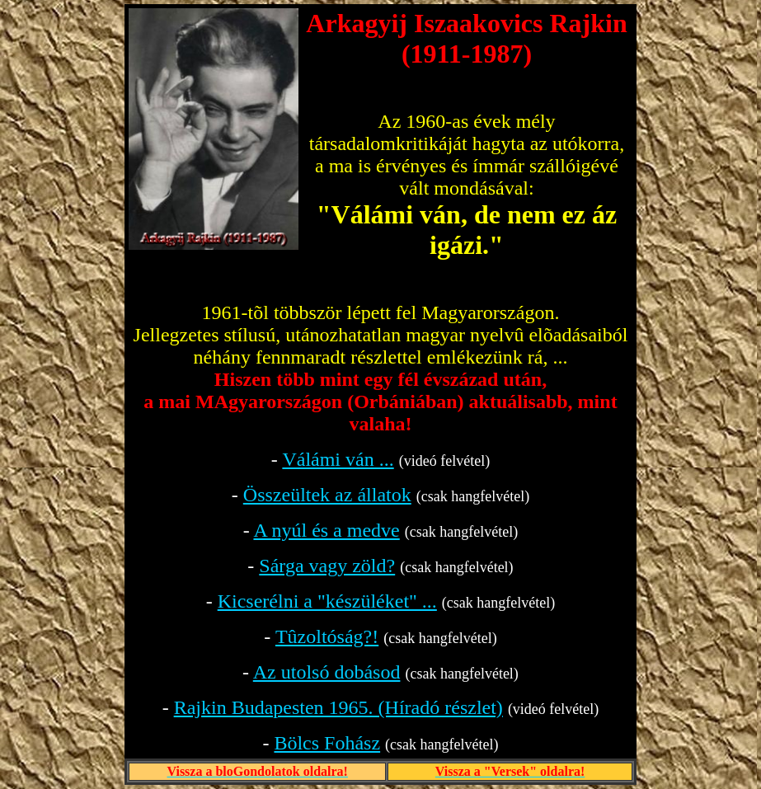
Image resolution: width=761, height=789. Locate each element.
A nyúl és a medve (326, 530)
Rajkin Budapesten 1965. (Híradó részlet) (338, 707)
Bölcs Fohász (327, 743)
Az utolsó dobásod (327, 672)
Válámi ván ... (337, 459)
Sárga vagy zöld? (327, 565)
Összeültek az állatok (327, 494)
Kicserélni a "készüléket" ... (327, 601)
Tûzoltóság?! (326, 636)
